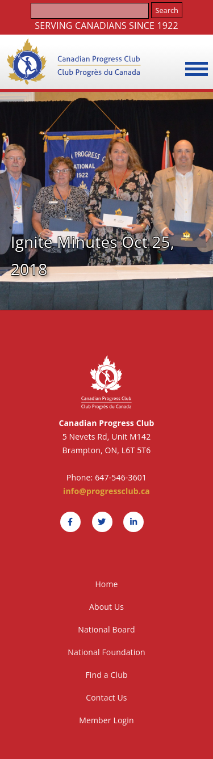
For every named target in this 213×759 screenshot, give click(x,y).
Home (106, 584)
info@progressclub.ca (106, 491)
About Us (106, 606)
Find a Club (106, 674)
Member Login (106, 720)
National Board (106, 629)
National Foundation (106, 652)
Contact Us (106, 697)
